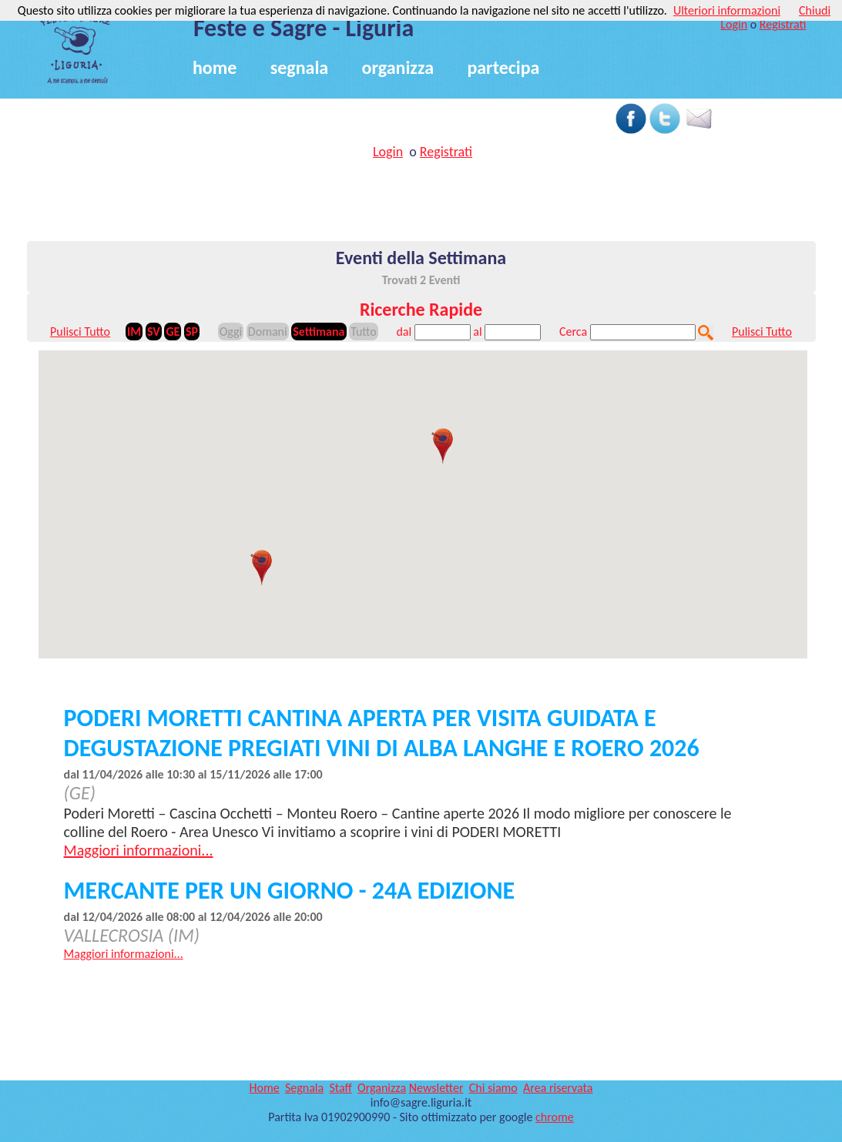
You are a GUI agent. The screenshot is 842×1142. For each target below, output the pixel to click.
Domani (267, 331)
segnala (299, 67)
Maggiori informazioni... (138, 850)
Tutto (364, 331)
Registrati (783, 24)
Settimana (318, 331)
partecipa (503, 67)
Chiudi (814, 10)
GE (172, 331)
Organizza (381, 1087)
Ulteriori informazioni (726, 10)
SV (153, 331)
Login (733, 24)
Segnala (304, 1087)
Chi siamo (493, 1087)
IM (134, 331)
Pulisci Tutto (80, 331)
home (214, 67)
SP (192, 331)
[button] (442, 446)
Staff (340, 1087)
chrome (554, 1117)
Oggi (231, 331)
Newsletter (436, 1087)
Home (265, 1087)
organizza (398, 67)
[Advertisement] (312, 109)
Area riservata (557, 1087)
